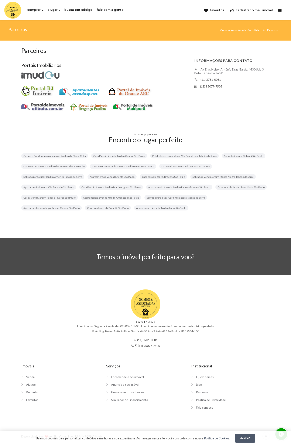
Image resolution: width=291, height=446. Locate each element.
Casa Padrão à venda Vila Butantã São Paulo (185, 166)
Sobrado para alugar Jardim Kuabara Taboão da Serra (176, 197)
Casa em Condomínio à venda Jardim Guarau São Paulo (123, 166)
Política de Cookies (216, 438)
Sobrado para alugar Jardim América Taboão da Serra (52, 176)
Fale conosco (204, 407)
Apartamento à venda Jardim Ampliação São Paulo (111, 197)
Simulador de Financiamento (129, 400)
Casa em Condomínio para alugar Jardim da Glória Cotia (54, 156)
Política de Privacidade (211, 400)
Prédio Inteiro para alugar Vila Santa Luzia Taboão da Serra (184, 156)
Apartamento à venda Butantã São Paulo (112, 176)
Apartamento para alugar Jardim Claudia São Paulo (51, 208)
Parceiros (202, 392)
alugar (53, 10)
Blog (199, 384)
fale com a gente (110, 10)
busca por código (78, 10)
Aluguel (31, 384)
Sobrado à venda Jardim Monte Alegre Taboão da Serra (223, 176)
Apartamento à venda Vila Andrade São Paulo (48, 187)
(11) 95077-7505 (208, 86)
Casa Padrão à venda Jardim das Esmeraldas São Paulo (54, 166)
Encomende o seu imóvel (127, 377)
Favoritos (32, 400)
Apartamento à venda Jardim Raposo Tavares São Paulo (179, 187)
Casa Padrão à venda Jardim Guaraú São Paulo (119, 156)
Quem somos (205, 377)
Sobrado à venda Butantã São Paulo (243, 156)
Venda (30, 377)
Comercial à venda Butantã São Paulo (108, 208)
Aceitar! (245, 438)
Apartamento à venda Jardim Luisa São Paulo (161, 208)
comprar (34, 10)
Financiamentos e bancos (127, 392)
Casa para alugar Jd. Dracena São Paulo (163, 176)
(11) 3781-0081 (207, 79)
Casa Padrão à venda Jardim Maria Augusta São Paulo (111, 187)
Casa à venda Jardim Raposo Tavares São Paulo (49, 197)
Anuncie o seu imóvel (125, 384)
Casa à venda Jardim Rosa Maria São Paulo (241, 187)
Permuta (32, 392)
